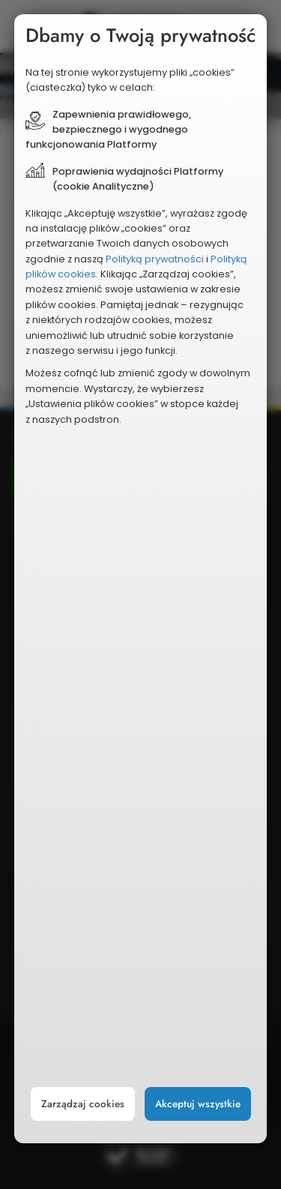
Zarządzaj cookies (82, 1104)
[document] (141, 579)
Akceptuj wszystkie (198, 1104)
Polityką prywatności (155, 259)
